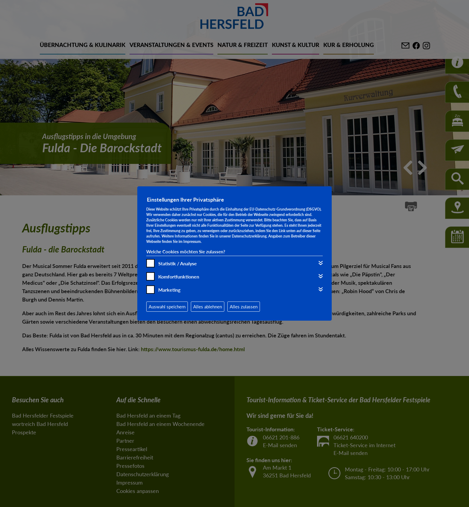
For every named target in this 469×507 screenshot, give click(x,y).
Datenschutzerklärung (249, 236)
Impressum (192, 241)
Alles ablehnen (207, 306)
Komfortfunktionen (178, 276)
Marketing (169, 290)
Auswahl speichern (167, 306)
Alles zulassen (244, 306)
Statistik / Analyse (177, 263)
